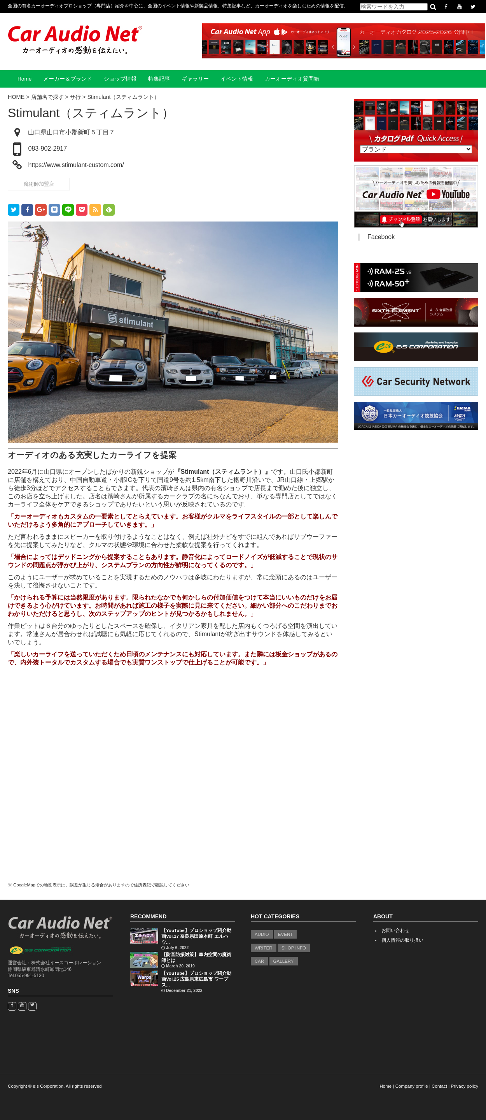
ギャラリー (195, 79)
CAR (259, 961)
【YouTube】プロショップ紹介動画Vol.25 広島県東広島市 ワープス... (196, 979)
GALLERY (283, 961)
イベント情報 (236, 79)
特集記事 (159, 79)
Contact (439, 1086)
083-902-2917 (47, 148)
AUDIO (262, 934)
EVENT (285, 934)
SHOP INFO (293, 948)
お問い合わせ (395, 930)
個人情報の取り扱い (402, 940)
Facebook (381, 237)
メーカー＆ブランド (67, 79)
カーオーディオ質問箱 (292, 79)
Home (24, 79)
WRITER (264, 948)
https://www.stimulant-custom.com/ (76, 165)
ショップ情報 (120, 79)
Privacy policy (464, 1086)
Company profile (411, 1086)
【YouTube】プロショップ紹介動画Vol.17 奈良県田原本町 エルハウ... (196, 936)
